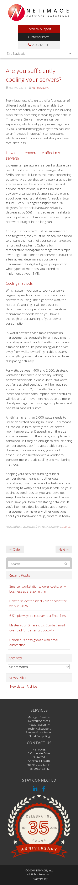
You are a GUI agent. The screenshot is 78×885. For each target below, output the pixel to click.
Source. (66, 526)
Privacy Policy (39, 879)
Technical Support (39, 29)
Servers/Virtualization (39, 732)
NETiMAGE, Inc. (40, 87)
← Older (15, 549)
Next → (64, 549)
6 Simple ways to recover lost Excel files (37, 615)
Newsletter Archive (23, 686)
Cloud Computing (39, 736)
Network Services (39, 721)
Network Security (39, 724)
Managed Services (39, 717)
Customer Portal (39, 37)
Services (39, 710)
